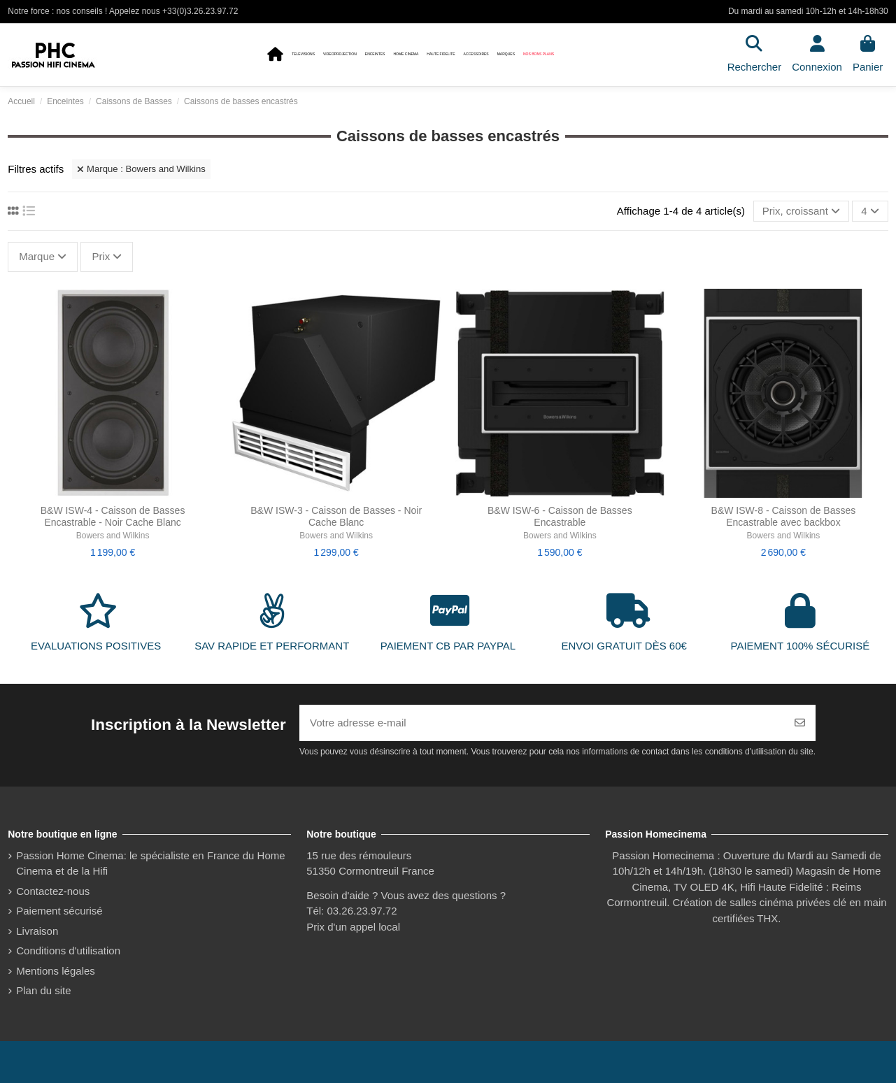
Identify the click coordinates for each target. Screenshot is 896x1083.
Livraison (37, 931)
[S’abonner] (800, 723)
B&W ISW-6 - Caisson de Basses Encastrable (560, 516)
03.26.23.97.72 (362, 911)
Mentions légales (55, 971)
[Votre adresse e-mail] (542, 723)
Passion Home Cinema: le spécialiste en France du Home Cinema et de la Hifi (150, 863)
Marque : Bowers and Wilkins (141, 169)
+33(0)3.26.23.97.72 (200, 11)
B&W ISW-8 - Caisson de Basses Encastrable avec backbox (783, 516)
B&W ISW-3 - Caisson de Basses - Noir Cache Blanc (336, 516)
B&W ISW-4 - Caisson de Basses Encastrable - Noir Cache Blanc (113, 516)
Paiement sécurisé (59, 911)
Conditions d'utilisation (68, 950)
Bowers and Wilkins (113, 535)
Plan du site (43, 990)
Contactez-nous (53, 891)
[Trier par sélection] (801, 211)
